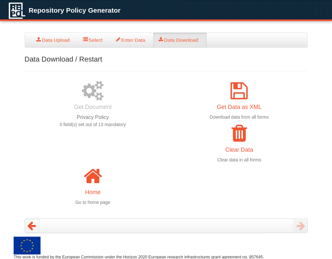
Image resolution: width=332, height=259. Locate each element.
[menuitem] (55, 40)
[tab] (54, 40)
